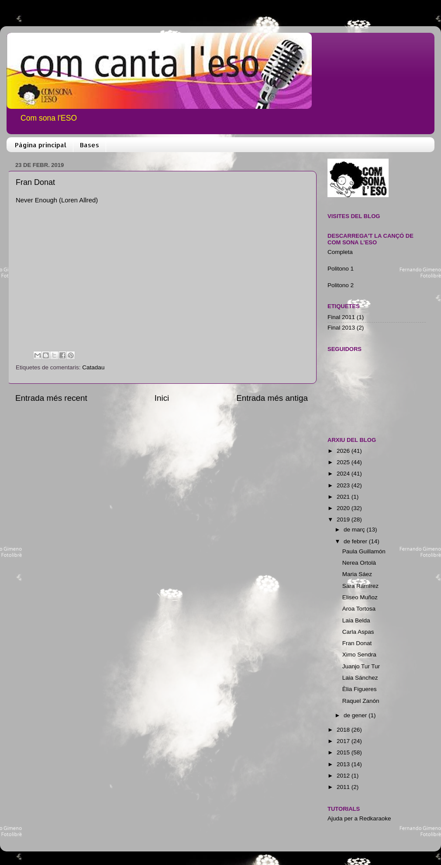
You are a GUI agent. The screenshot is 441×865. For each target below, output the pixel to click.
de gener (356, 715)
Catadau (93, 367)
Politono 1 (340, 268)
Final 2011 (341, 317)
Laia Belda (356, 620)
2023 (344, 485)
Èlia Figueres (359, 689)
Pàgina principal (40, 145)
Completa (340, 252)
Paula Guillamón (364, 551)
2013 (344, 764)
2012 (344, 775)
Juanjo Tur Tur (361, 666)
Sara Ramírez (360, 586)
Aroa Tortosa (359, 608)
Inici (162, 398)
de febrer (356, 541)
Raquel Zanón (360, 701)
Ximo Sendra (359, 654)
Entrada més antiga (272, 398)
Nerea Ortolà (359, 562)
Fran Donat (357, 643)
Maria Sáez (357, 574)
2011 (344, 787)
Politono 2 (340, 285)
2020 (344, 508)
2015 (344, 752)
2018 (344, 729)
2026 (344, 451)
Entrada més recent (51, 398)
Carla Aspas (358, 632)
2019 (344, 519)
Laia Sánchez (360, 677)
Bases (89, 145)
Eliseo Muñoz (360, 597)
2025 (344, 462)
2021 (344, 496)
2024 (344, 473)
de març (355, 529)
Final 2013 (341, 327)
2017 (344, 741)
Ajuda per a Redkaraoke (359, 818)
